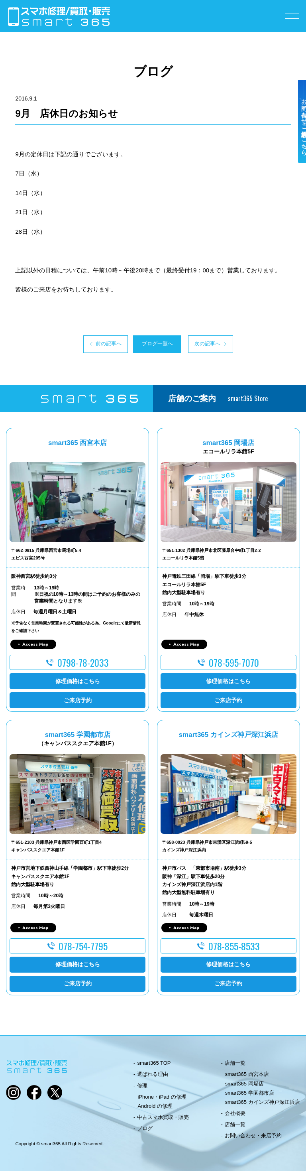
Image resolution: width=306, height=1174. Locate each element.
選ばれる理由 (152, 1077)
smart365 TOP (154, 1066)
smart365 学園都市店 (249, 1095)
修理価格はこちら (77, 683)
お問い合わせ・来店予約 (253, 1138)
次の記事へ (227, 345)
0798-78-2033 (83, 665)
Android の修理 (154, 1109)
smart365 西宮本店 (247, 1077)
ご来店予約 (78, 703)
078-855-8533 (234, 949)
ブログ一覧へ (153, 345)
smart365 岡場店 (244, 1086)
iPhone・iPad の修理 (161, 1099)
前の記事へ (79, 345)
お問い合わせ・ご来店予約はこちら (297, 140)
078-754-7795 (83, 949)
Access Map (35, 646)
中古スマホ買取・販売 (163, 1120)
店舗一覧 (235, 1066)
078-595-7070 (234, 665)
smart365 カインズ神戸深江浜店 (262, 1105)
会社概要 (235, 1116)
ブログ (145, 1131)
